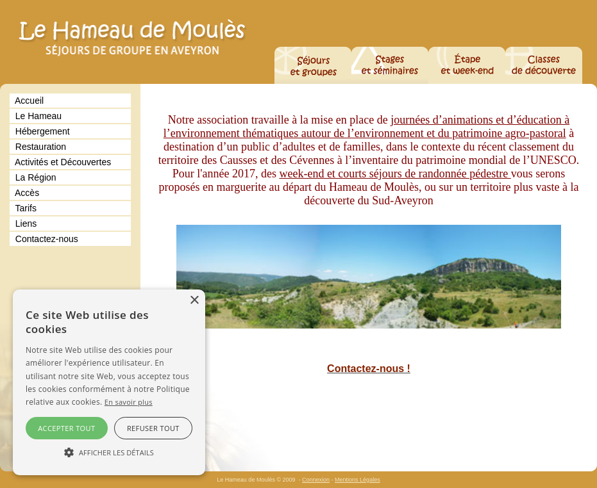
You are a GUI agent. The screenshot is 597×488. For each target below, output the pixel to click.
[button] (109, 452)
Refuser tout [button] (153, 428)
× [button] (194, 300)
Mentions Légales (357, 479)
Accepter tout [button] (66, 428)
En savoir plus (129, 402)
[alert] (109, 382)
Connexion (316, 479)
